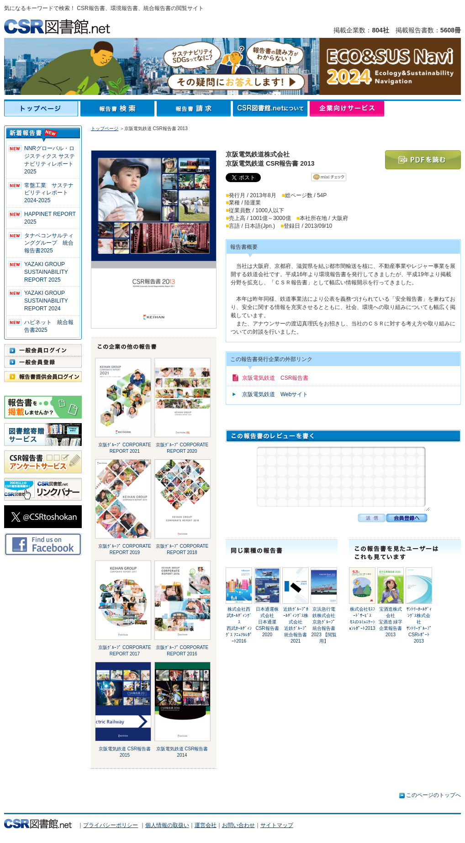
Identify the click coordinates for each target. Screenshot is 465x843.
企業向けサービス (347, 108)
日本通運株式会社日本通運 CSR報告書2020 (268, 622)
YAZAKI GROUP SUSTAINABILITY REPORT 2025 (46, 272)
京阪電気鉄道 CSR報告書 (275, 378)
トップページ (42, 108)
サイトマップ (276, 825)
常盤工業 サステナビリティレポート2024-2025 (49, 193)
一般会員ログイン (43, 350)
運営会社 (206, 825)
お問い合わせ (238, 825)
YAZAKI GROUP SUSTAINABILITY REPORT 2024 (46, 301)
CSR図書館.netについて (271, 108)
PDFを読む (423, 159)
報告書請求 (195, 108)
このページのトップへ (433, 795)
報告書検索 (118, 108)
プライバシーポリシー (110, 825)
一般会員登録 (43, 362)
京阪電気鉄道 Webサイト (275, 394)
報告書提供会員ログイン (43, 376)
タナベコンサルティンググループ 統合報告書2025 (49, 243)
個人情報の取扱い (167, 825)
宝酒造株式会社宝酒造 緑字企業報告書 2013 (391, 622)
